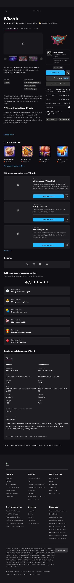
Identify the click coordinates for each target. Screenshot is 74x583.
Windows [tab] (9, 358)
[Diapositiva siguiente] (41, 58)
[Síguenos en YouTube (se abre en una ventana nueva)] (46, 264)
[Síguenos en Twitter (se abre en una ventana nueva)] (27, 264)
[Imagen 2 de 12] (23, 58)
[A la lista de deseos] (58, 84)
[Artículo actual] (13, 58)
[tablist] (37, 358)
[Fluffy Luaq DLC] (18, 210)
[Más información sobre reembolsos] (69, 90)
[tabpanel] (37, 382)
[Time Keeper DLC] (18, 233)
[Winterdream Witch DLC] (18, 185)
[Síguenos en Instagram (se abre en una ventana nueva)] (33, 264)
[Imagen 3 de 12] (33, 58)
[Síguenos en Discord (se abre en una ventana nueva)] (40, 264)
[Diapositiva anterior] (5, 58)
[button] (23, 134)
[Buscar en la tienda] (6, 11)
